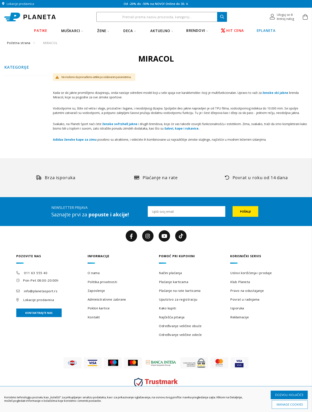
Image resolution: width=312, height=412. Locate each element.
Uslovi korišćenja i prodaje (251, 273)
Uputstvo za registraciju (178, 299)
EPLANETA (266, 30)
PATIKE (40, 30)
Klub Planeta (240, 282)
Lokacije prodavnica (38, 300)
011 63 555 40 (35, 273)
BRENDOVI (195, 30)
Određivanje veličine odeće (180, 334)
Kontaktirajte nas (38, 313)
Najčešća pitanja (172, 317)
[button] (282, 17)
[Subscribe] (245, 211)
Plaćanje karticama (173, 282)
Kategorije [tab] (16, 67)
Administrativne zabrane (107, 299)
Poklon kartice (99, 308)
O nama (94, 273)
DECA (128, 30)
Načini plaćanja (170, 273)
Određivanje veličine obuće (180, 326)
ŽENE (101, 30)
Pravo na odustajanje (247, 290)
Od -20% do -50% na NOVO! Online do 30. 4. (156, 4)
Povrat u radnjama (245, 299)
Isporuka (237, 308)
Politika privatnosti (102, 282)
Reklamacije (239, 317)
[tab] (49, 259)
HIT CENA (232, 30)
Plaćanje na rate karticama (180, 290)
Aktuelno (160, 30)
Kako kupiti (167, 308)
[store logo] (30, 17)
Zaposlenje (96, 290)
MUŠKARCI (70, 30)
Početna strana (19, 43)
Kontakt (94, 317)
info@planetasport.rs (40, 291)
